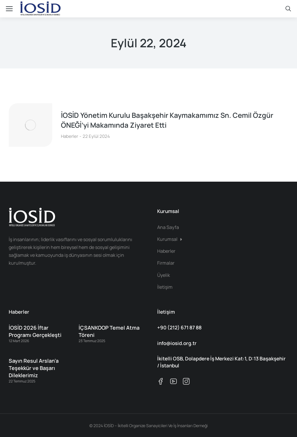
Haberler (69, 136)
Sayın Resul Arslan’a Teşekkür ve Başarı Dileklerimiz (34, 368)
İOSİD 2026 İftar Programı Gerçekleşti (35, 331)
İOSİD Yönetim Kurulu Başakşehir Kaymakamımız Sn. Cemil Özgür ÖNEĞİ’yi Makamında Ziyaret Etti (167, 120)
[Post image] (30, 125)
